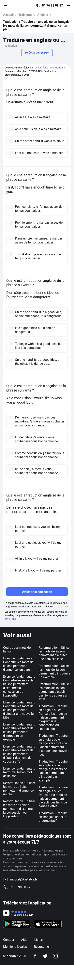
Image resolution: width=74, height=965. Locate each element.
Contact (8, 940)
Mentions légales (15, 947)
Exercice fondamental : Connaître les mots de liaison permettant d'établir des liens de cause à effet (19, 754)
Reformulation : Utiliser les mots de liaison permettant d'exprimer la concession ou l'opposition (19, 808)
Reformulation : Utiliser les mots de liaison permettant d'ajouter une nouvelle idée (54, 653)
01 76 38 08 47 (52, 5)
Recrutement (43, 947)
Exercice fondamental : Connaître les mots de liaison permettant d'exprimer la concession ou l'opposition (19, 686)
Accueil (8, 15)
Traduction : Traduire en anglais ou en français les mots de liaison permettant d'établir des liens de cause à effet (53, 796)
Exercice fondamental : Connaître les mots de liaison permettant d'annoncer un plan (19, 664)
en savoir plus (61, 606)
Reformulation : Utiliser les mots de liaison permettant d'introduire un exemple (54, 671)
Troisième (25, 15)
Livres (38, 940)
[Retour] (7, 5)
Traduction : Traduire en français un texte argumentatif (53, 817)
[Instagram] (55, 956)
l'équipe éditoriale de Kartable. (50, 67)
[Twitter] (45, 956)
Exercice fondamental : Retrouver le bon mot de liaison (19, 772)
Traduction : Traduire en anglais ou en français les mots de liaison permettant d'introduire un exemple (53, 771)
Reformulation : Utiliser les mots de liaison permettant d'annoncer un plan (19, 788)
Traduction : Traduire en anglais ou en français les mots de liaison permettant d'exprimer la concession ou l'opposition (53, 717)
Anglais (42, 15)
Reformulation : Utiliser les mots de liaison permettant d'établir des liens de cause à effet (54, 691)
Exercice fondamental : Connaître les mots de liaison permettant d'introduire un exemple (19, 732)
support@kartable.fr (23, 879)
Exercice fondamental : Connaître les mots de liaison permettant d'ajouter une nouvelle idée (19, 709)
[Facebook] (35, 956)
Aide (24, 940)
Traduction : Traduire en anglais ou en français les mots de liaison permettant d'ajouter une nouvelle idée (54, 745)
